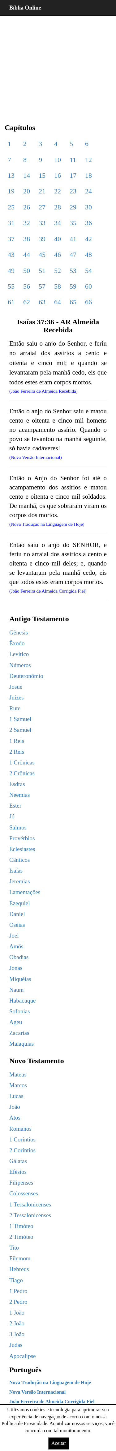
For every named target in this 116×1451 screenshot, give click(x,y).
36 (88, 223)
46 (57, 254)
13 (11, 175)
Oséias (17, 925)
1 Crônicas (22, 762)
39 (42, 239)
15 (42, 175)
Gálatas (18, 1161)
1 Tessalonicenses (30, 1204)
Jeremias (19, 881)
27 (42, 207)
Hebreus (19, 1269)
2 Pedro (18, 1302)
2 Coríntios (22, 1150)
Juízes (16, 697)
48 (88, 254)
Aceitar (58, 1443)
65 (73, 302)
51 (42, 270)
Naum (16, 990)
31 (11, 223)
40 (57, 239)
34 (57, 223)
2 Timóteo (21, 1237)
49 (11, 270)
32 (26, 223)
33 (42, 223)
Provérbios (22, 838)
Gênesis (18, 632)
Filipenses (21, 1182)
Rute (14, 708)
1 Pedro (18, 1291)
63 (42, 302)
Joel (14, 935)
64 (57, 302)
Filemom (20, 1258)
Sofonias (19, 1011)
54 (88, 270)
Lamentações (24, 892)
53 (73, 270)
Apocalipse (22, 1356)
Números (20, 665)
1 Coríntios (22, 1139)
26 (26, 207)
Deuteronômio (26, 676)
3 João (16, 1334)
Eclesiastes (22, 849)
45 (42, 254)
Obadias (18, 957)
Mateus (18, 1074)
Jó (12, 816)
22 (57, 191)
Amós (16, 946)
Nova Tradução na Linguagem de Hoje (50, 1382)
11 (73, 160)
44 (26, 254)
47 (73, 254)
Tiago (16, 1280)
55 (11, 286)
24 (88, 191)
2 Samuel (20, 730)
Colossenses (23, 1193)
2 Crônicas (22, 773)
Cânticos (19, 860)
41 (73, 239)
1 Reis (16, 741)
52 (57, 270)
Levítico (19, 654)
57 (42, 286)
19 (11, 191)
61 (11, 302)
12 (88, 160)
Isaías (16, 870)
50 (26, 270)
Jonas (15, 968)
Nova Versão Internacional (37, 1392)
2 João (16, 1323)
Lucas (16, 1096)
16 (57, 175)
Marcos (18, 1085)
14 (26, 175)
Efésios (18, 1172)
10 (57, 160)
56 (26, 286)
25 (11, 207)
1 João (16, 1312)
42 (88, 239)
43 (11, 254)
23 (73, 191)
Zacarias (19, 1033)
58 (57, 286)
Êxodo (17, 643)
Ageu (15, 1022)
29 (73, 207)
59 (73, 286)
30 (88, 207)
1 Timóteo (21, 1226)
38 (26, 239)
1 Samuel (20, 719)
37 (11, 239)
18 (88, 175)
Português (25, 1370)
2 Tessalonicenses (30, 1215)
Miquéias (20, 979)
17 (73, 175)
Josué (15, 686)
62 (26, 302)
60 (88, 286)
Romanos (20, 1128)
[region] (58, 64)
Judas (15, 1345)
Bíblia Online (25, 8)
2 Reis (16, 751)
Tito (14, 1247)
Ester (15, 805)
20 (26, 191)
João (14, 1107)
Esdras (17, 784)
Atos (14, 1117)
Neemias (19, 795)
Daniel (17, 914)
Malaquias (21, 1043)
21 (42, 191)
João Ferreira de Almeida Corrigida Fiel (52, 1401)
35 (73, 223)
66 (88, 302)
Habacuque (22, 1000)
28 (57, 207)
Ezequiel (19, 903)
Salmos (18, 827)
